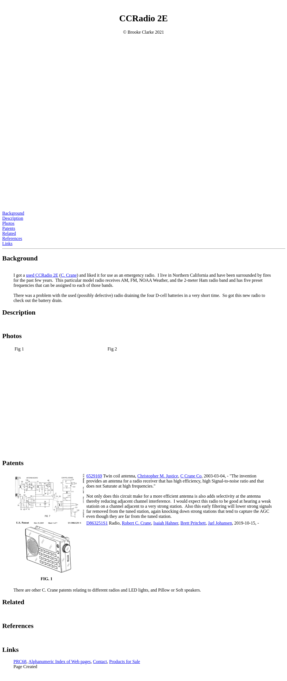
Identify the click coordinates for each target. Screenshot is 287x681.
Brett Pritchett (193, 523)
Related (9, 233)
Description (12, 218)
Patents (8, 228)
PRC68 (19, 661)
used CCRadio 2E (42, 275)
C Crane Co (191, 476)
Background (13, 213)
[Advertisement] (143, 171)
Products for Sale (124, 661)
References (12, 238)
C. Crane (69, 275)
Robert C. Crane (136, 523)
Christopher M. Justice (157, 476)
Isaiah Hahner (165, 523)
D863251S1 (97, 523)
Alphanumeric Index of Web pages (59, 661)
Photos (8, 223)
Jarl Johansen (220, 523)
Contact (100, 661)
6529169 (94, 476)
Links (7, 243)
